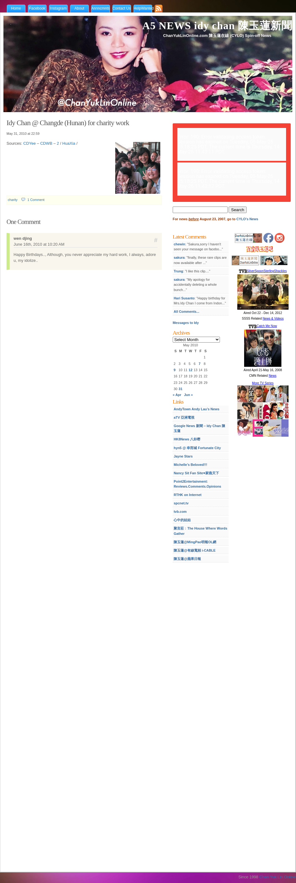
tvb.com (180, 511)
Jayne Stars (183, 456)
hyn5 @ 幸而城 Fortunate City (197, 448)
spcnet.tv (181, 503)
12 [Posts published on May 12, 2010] (190, 370)
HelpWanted (144, 8)
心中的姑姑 (182, 520)
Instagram (58, 8)
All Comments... (186, 311)
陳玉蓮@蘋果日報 (187, 559)
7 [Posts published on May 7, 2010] (200, 364)
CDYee (29, 143)
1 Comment (35, 200)
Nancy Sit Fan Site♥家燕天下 (196, 473)
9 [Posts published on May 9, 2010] (174, 370)
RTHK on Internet (187, 495)
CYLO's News (247, 219)
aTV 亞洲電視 (184, 417)
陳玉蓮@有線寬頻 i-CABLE (195, 550)
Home (16, 8)
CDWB (46, 143)
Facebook (37, 8)
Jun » (188, 395)
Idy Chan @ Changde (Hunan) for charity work (68, 123)
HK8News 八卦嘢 (187, 439)
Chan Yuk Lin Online (277, 877)
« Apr (177, 395)
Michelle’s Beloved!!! (190, 465)
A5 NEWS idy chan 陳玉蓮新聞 (217, 25)
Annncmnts (100, 8)
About (79, 8)
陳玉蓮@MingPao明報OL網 (195, 542)
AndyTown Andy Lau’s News (196, 409)
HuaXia (68, 143)
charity (12, 200)
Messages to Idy (186, 323)
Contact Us (121, 8)
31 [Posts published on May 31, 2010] (180, 389)
